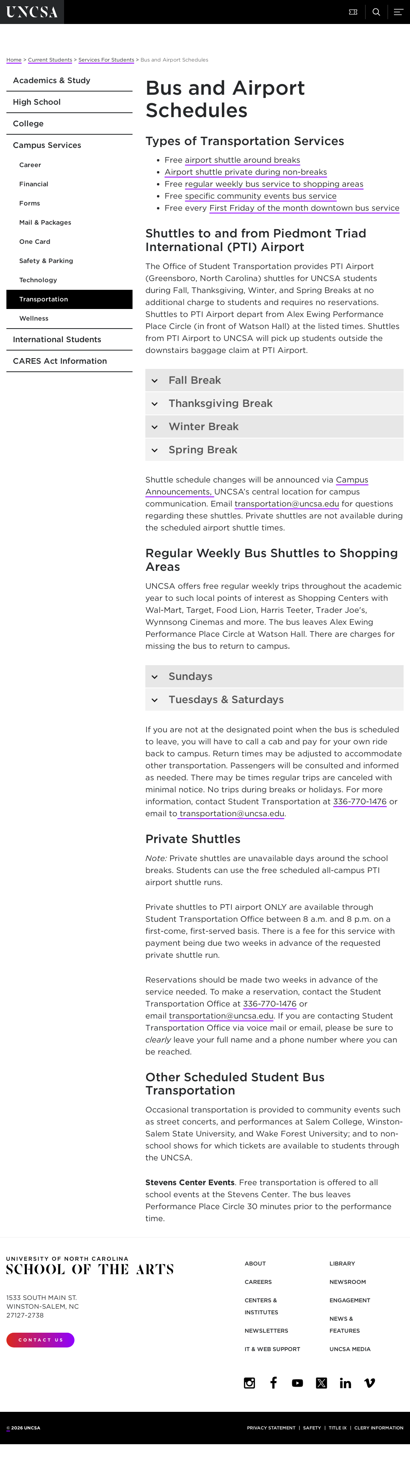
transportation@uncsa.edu (287, 503)
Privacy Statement (271, 1428)
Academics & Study (51, 80)
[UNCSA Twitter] (321, 1383)
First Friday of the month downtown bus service (304, 208)
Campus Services (47, 145)
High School (37, 102)
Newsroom (348, 1282)
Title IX (338, 1428)
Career (30, 165)
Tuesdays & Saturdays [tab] (217, 699)
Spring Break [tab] (194, 449)
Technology (38, 280)
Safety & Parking (46, 261)
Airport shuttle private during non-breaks (246, 172)
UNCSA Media (350, 1349)
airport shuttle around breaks (242, 160)
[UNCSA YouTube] (297, 1383)
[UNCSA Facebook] (273, 1383)
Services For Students (106, 60)
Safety (312, 1428)
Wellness (33, 318)
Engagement (350, 1300)
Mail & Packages (45, 222)
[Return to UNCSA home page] (32, 12)
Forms (29, 203)
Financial (33, 184)
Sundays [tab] (182, 676)
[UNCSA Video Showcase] (369, 1383)
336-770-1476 (360, 801)
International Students (57, 339)
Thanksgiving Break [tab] (212, 403)
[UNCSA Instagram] (249, 1383)
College (28, 123)
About (255, 1263)
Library (342, 1263)
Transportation (43, 299)
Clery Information (379, 1428)
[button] (354, 12)
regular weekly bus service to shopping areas (274, 184)
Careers (258, 1282)
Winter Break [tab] (195, 426)
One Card (34, 241)
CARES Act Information (60, 361)
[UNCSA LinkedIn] (345, 1383)
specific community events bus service (261, 196)
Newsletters (266, 1330)
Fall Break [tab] (186, 380)
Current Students (50, 60)
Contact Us (41, 1340)
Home (14, 60)
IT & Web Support (272, 1349)
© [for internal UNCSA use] (8, 1428)
